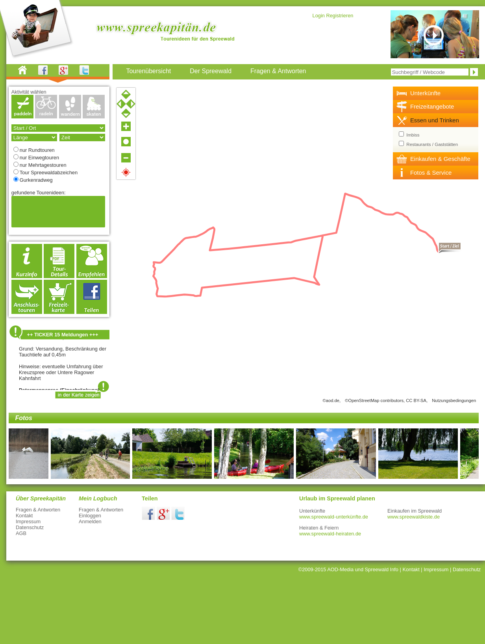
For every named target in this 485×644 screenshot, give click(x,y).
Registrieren (339, 15)
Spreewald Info (381, 569)
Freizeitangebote (432, 106)
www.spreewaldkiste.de (413, 517)
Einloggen (90, 516)
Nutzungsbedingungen (454, 400)
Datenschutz (30, 527)
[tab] (436, 93)
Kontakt (24, 516)
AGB (21, 533)
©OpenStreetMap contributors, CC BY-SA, (386, 400)
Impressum (28, 521)
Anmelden (90, 521)
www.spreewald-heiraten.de (330, 534)
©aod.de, (332, 400)
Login (319, 15)
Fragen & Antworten (38, 510)
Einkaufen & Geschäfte (440, 158)
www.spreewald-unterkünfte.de (333, 517)
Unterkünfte (425, 93)
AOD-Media (340, 569)
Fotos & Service (431, 172)
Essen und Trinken (434, 120)
